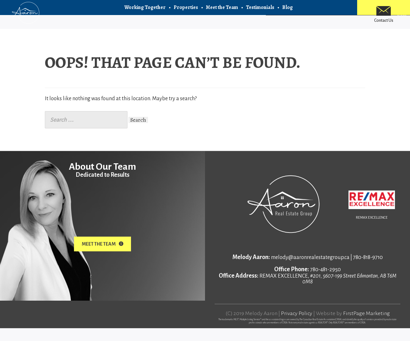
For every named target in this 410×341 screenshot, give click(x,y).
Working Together (145, 12)
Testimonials (260, 12)
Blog (287, 12)
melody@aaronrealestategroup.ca (310, 270)
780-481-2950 (325, 282)
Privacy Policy (296, 326)
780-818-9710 (368, 270)
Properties (186, 12)
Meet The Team (102, 256)
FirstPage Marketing (366, 326)
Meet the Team (222, 12)
